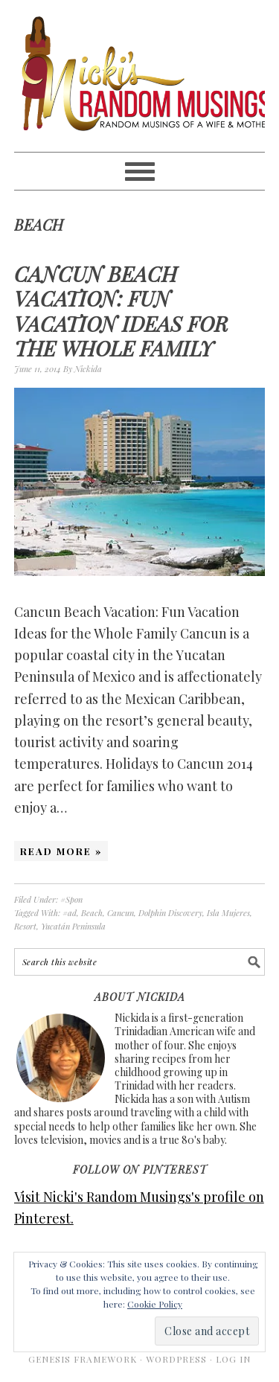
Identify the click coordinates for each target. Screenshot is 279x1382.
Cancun (120, 912)
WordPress (176, 1359)
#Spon (71, 899)
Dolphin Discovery (170, 912)
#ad (69, 912)
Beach (92, 912)
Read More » (61, 851)
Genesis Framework (82, 1359)
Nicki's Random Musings (140, 76)
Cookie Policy (154, 1304)
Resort (25, 926)
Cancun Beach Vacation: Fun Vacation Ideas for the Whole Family (121, 311)
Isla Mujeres (228, 912)
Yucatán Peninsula (73, 926)
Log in (233, 1359)
